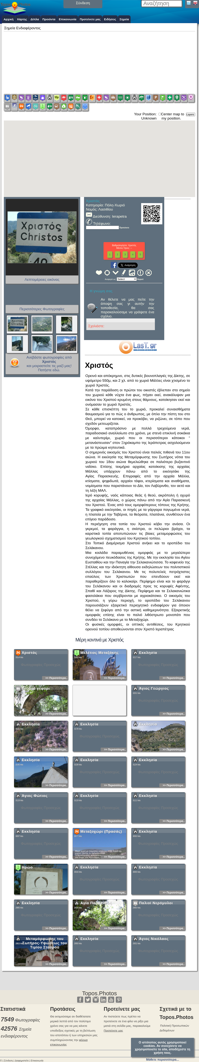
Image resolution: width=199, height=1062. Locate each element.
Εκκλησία (148, 686)
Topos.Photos (99, 993)
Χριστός (29, 686)
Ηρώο (27, 901)
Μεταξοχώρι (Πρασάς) (101, 865)
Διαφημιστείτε (22, 1060)
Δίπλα (35, 19)
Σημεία (124, 19)
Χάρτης (22, 19)
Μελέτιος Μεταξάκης (99, 686)
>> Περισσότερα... (56, 711)
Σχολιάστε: (96, 326)
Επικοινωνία (67, 19)
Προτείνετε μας (90, 19)
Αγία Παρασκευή (96, 937)
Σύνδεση (8, 1060)
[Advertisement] (99, 59)
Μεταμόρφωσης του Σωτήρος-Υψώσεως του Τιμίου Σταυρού (44, 977)
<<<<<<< (127, 279)
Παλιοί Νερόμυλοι (156, 937)
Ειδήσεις (110, 19)
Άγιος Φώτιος (35, 830)
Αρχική (9, 19)
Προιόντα (48, 19)
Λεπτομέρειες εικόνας (42, 280)
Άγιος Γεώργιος (154, 722)
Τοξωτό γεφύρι (36, 722)
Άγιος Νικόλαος (154, 973)
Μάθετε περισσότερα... (162, 1059)
